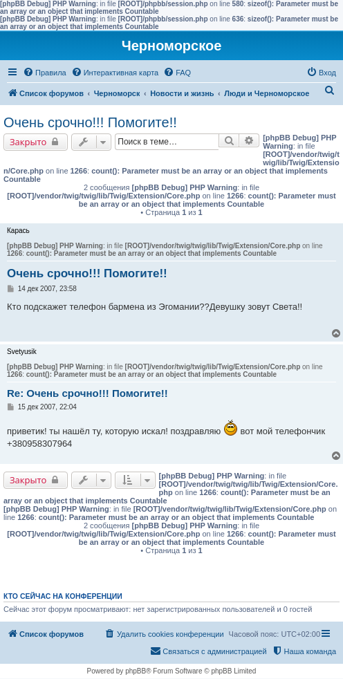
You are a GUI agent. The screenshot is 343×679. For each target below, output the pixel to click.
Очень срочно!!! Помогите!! (90, 122)
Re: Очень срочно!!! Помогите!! (87, 393)
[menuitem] (44, 72)
